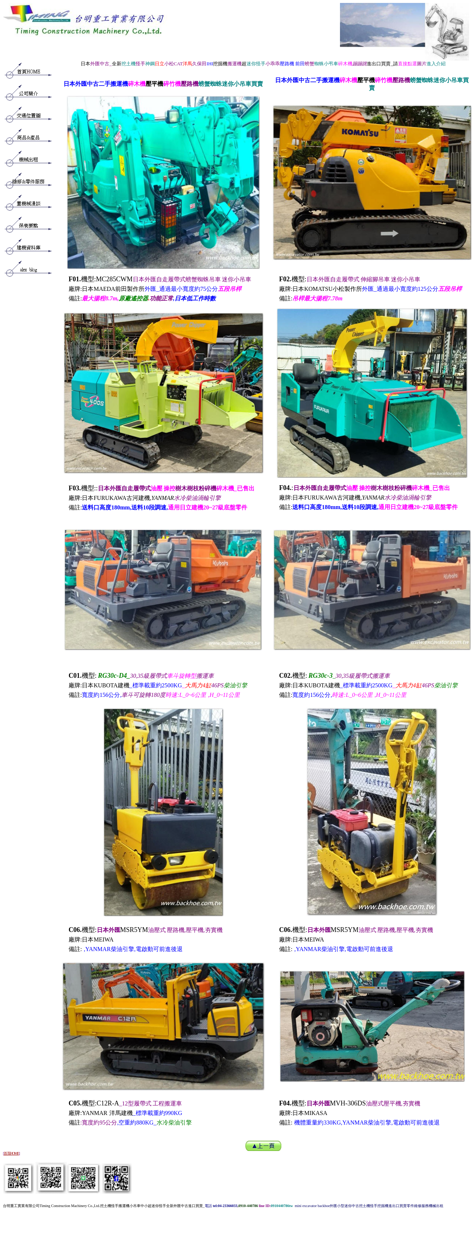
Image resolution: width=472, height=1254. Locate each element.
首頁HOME (11, 1153)
